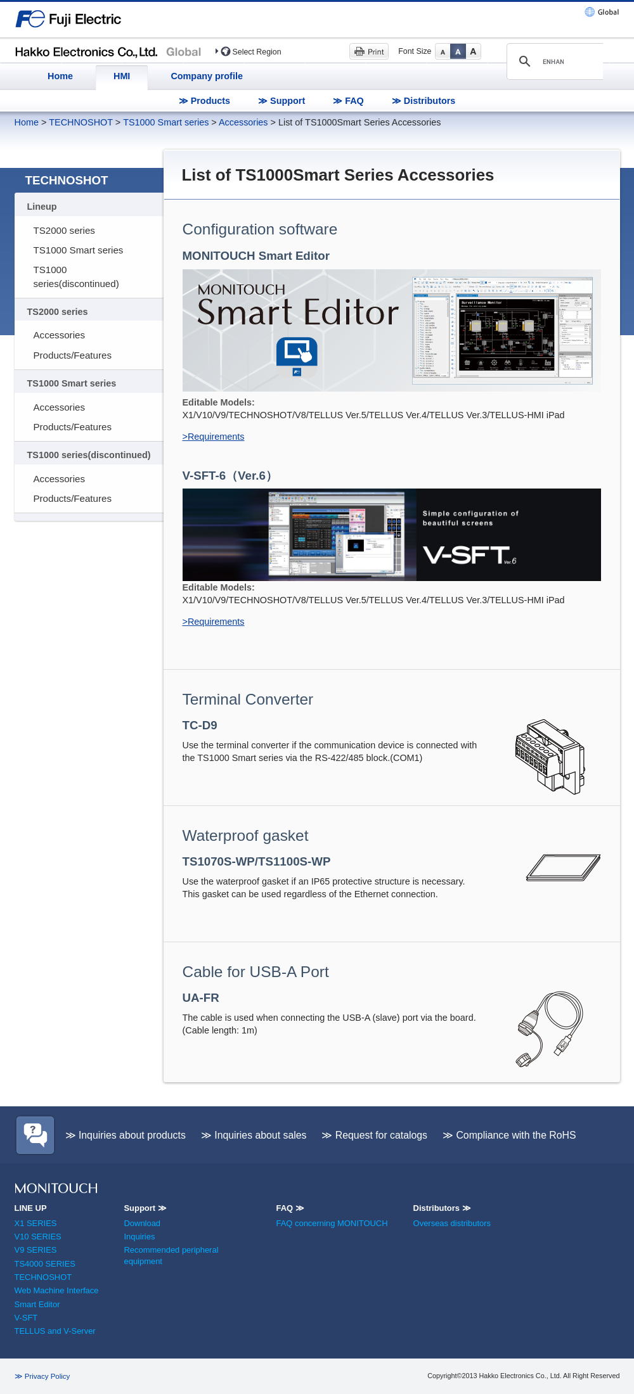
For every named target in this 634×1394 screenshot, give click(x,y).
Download (142, 1223)
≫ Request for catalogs (374, 1135)
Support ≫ (145, 1208)
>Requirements (214, 437)
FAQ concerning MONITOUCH (331, 1223)
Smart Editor (37, 1304)
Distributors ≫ (442, 1208)
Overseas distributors (452, 1223)
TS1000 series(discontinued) (76, 276)
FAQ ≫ (290, 1208)
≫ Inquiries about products (125, 1135)
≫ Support (281, 101)
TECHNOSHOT (80, 122)
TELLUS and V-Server (55, 1331)
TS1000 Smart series (166, 122)
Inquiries (139, 1236)
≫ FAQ (348, 101)
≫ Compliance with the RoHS (509, 1135)
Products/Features (73, 355)
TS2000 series (64, 230)
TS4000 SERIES (45, 1264)
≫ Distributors (424, 101)
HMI (121, 76)
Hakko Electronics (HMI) (111, 50)
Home (60, 76)
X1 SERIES (36, 1223)
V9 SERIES (36, 1250)
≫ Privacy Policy (42, 1376)
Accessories (243, 122)
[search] (553, 61)
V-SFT (26, 1317)
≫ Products (204, 101)
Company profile (207, 76)
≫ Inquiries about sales (254, 1135)
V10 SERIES (38, 1236)
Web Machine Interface (57, 1290)
